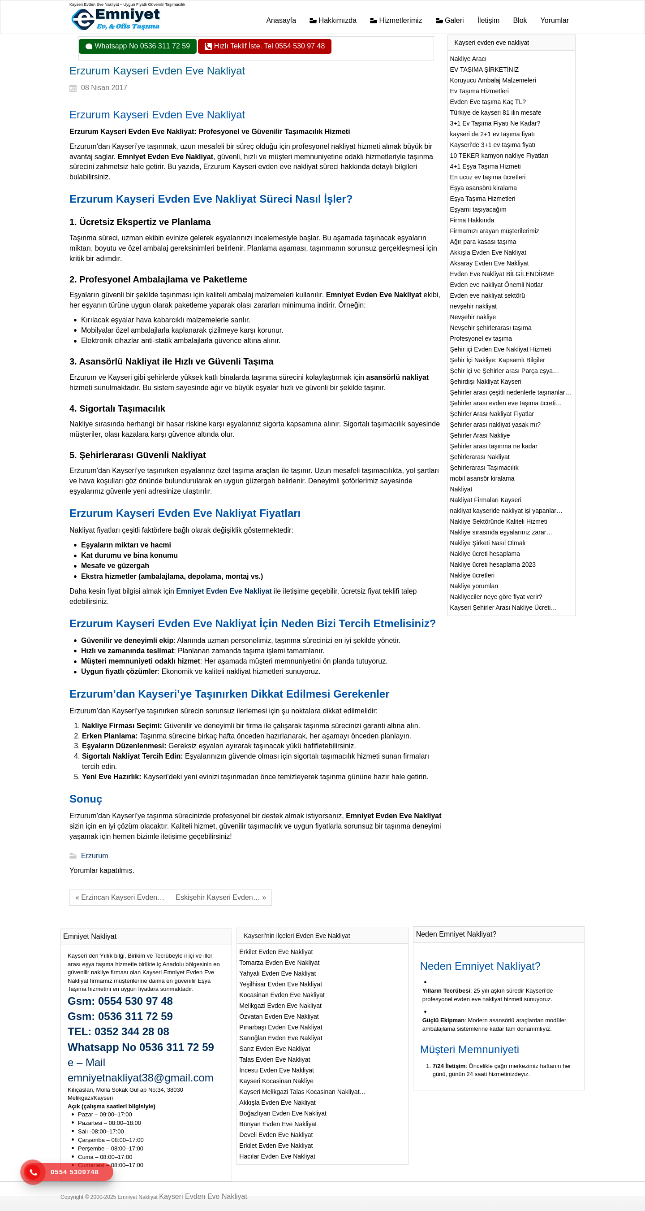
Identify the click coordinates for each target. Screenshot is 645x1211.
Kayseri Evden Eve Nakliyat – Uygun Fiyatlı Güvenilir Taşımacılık (127, 4)
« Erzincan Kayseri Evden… (119, 897)
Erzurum (94, 855)
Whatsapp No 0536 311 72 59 (141, 46)
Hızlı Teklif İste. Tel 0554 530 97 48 (268, 46)
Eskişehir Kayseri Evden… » (221, 897)
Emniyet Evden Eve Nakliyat (223, 591)
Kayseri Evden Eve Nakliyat (203, 1196)
